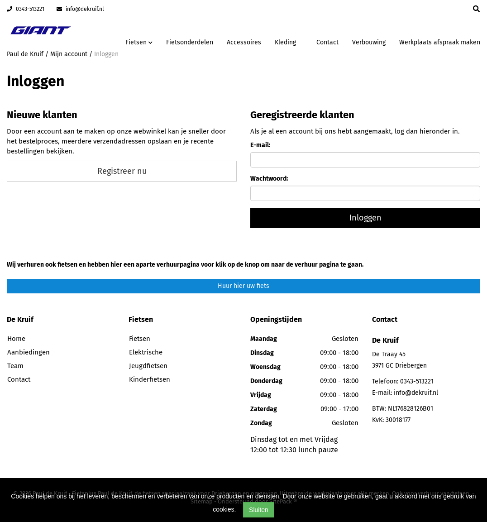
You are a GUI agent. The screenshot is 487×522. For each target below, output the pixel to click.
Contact (327, 42)
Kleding (285, 42)
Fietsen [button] (139, 42)
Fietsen (139, 339)
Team (15, 366)
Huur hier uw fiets (243, 286)
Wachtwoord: (269, 178)
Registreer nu (122, 171)
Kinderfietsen (149, 379)
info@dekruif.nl (80, 9)
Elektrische (145, 352)
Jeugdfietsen (148, 366)
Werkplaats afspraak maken (439, 42)
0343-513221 (25, 9)
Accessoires (244, 42)
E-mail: (260, 145)
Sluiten (258, 509)
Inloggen (365, 218)
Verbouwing (369, 42)
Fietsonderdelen (189, 42)
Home (16, 339)
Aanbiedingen (28, 352)
